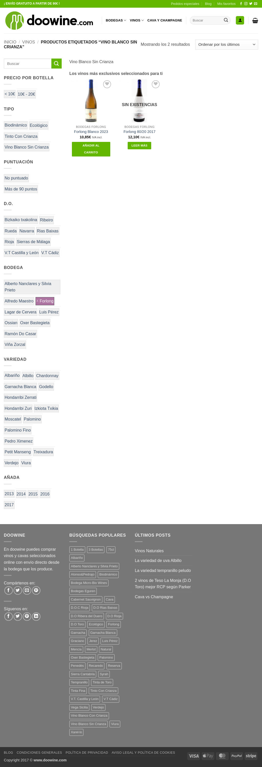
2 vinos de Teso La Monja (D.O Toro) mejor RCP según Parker (163, 583)
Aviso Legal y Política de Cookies (143, 752)
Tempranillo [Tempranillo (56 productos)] (79, 682)
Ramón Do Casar (20, 334)
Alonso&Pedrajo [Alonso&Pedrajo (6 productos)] (82, 574)
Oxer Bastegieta (35, 323)
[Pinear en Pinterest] (36, 590)
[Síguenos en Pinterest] (27, 616)
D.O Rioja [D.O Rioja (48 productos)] (114, 616)
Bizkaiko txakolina (21, 220)
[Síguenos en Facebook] (241, 4)
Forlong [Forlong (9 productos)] (113, 624)
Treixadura (43, 452)
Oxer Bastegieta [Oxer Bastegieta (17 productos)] (82, 657)
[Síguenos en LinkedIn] (36, 616)
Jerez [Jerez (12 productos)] (93, 641)
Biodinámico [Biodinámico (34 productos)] (108, 574)
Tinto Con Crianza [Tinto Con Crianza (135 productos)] (103, 691)
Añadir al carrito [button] (91, 149)
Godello (46, 387)
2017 (9, 505)
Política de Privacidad (87, 752)
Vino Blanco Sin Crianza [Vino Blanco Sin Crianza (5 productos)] (88, 724)
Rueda (11, 231)
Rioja (9, 242)
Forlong (46, 301)
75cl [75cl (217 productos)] (111, 549)
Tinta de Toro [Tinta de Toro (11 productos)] (102, 682)
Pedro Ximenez (18, 441)
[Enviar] (226, 20)
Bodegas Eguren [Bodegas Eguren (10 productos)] (83, 591)
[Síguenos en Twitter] (250, 4)
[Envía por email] (27, 590)
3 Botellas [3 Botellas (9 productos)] (96, 549)
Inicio (10, 42)
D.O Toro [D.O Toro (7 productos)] (77, 624)
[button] (240, 20)
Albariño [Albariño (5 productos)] (77, 558)
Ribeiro (46, 220)
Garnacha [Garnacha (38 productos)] (78, 633)
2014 (21, 494)
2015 (33, 494)
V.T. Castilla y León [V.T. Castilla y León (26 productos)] (85, 699)
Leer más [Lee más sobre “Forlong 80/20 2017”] (139, 145)
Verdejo (11, 463)
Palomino (32, 419)
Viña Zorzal (15, 344)
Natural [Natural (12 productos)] (106, 649)
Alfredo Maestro (19, 301)
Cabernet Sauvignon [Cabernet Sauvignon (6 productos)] (86, 599)
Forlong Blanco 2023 (91, 132)
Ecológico (38, 125)
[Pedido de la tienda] (226, 45)
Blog (208, 4)
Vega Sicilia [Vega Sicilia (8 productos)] (79, 707)
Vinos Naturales (149, 551)
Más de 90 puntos (21, 189)
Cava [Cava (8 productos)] (109, 599)
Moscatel (13, 419)
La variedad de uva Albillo (158, 560)
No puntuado (16, 178)
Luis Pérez (49, 312)
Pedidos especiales (185, 4)
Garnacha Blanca (20, 387)
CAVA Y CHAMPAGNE (164, 20)
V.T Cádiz (50, 253)
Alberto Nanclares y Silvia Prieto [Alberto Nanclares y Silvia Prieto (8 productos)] (94, 566)
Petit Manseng (18, 452)
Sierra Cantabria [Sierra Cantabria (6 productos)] (83, 674)
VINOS (137, 20)
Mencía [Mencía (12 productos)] (76, 649)
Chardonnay (47, 376)
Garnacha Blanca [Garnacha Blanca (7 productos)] (103, 633)
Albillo (28, 376)
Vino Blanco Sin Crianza (27, 147)
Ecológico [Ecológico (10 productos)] (96, 624)
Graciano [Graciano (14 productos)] (77, 641)
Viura (26, 463)
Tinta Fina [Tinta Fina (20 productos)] (78, 691)
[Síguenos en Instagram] (245, 4)
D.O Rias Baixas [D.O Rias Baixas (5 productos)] (105, 608)
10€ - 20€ (26, 94)
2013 (9, 494)
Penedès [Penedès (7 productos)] (77, 666)
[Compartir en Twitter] (18, 590)
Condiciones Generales (39, 752)
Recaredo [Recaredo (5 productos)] (96, 666)
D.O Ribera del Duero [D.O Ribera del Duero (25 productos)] (86, 616)
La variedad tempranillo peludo (163, 570)
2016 (45, 494)
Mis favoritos (226, 4)
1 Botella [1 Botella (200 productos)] (77, 549)
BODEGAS (116, 20)
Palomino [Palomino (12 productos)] (106, 657)
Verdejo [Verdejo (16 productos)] (98, 707)
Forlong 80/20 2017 (140, 132)
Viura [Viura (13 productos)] (115, 724)
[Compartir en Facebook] (8, 590)
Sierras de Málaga (33, 242)
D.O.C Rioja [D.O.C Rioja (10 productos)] (79, 608)
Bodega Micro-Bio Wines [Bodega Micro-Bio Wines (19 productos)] (89, 583)
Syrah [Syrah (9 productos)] (104, 674)
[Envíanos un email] (255, 4)
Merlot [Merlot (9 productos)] (91, 649)
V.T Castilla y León (22, 253)
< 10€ (10, 94)
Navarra (26, 231)
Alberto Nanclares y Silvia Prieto (28, 286)
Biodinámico (16, 125)
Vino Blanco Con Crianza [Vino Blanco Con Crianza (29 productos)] (89, 715)
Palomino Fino (18, 430)
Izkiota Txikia (46, 408)
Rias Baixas (47, 231)
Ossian (11, 323)
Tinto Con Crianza (21, 136)
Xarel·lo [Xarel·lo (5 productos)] (76, 732)
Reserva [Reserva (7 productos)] (114, 666)
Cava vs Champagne (154, 597)
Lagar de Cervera (21, 312)
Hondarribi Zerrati (20, 397)
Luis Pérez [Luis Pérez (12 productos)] (109, 641)
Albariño (12, 375)
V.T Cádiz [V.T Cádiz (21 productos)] (111, 699)
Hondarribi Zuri (18, 408)
